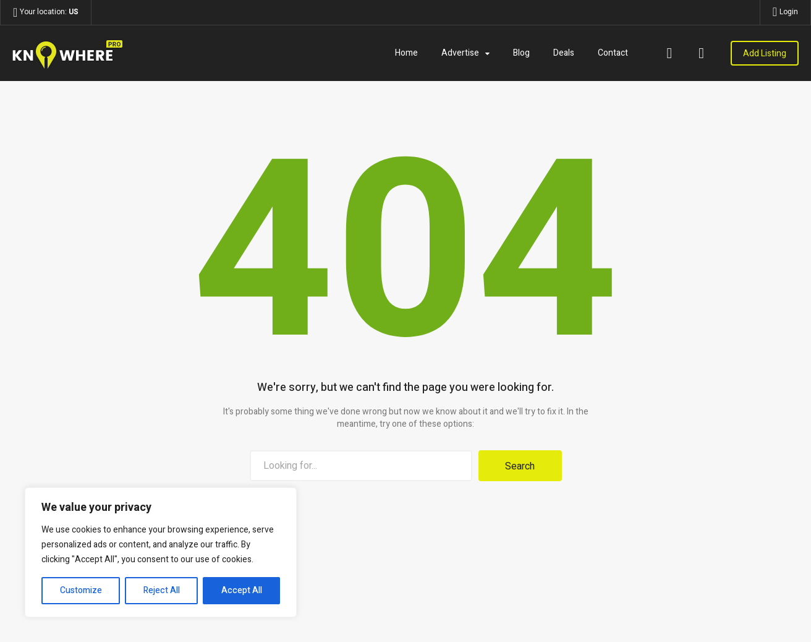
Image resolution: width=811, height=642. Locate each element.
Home (406, 52)
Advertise (460, 52)
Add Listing (764, 53)
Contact (613, 52)
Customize (81, 590)
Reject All (161, 590)
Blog (521, 52)
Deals (563, 52)
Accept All (241, 590)
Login (788, 11)
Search (520, 466)
